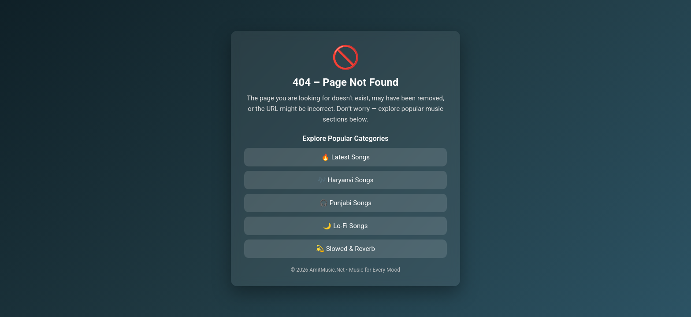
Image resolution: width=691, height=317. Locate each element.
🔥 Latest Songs (345, 157)
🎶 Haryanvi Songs (346, 180)
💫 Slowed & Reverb (345, 249)
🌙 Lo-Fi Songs (345, 226)
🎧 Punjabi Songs (345, 203)
